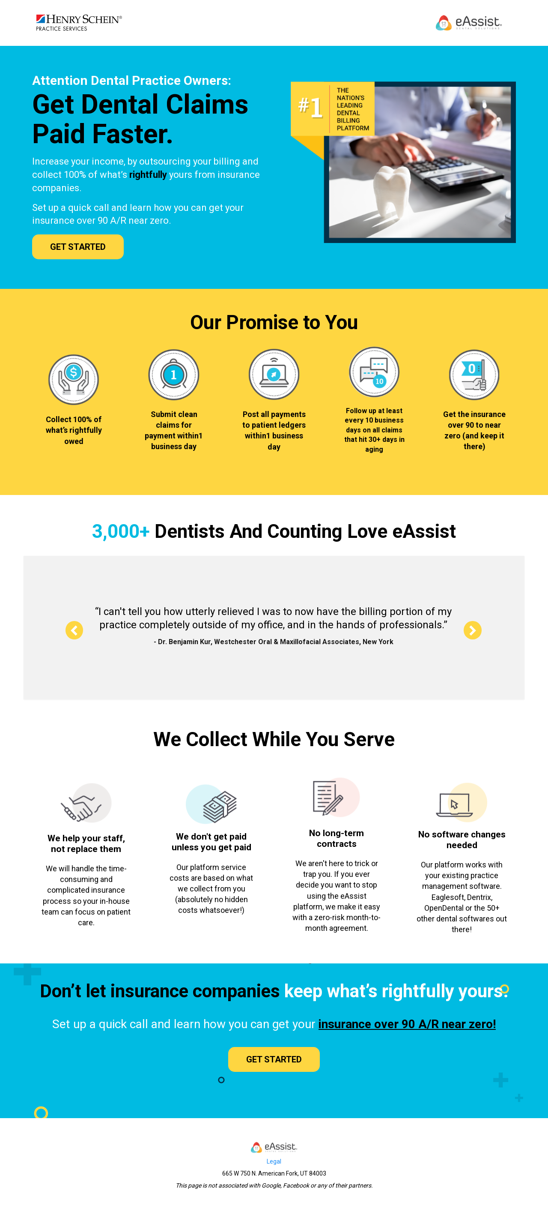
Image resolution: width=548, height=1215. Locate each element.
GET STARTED (78, 247)
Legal (274, 1161)
